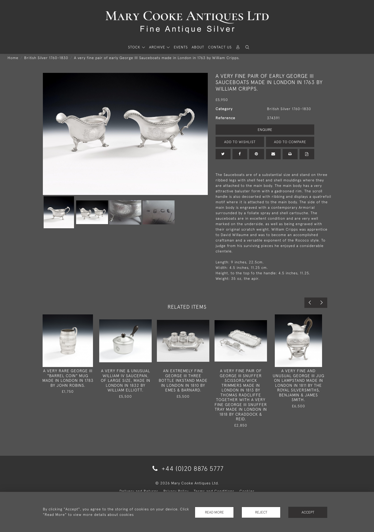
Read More (214, 512)
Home (13, 58)
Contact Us (220, 47)
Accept (308, 512)
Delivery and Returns (138, 491)
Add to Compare (290, 142)
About (198, 47)
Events (181, 47)
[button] (247, 47)
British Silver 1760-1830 (46, 58)
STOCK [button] (135, 47)
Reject (261, 512)
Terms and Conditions (214, 491)
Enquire (265, 130)
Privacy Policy (176, 491)
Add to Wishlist (240, 142)
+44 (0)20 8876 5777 (187, 468)
